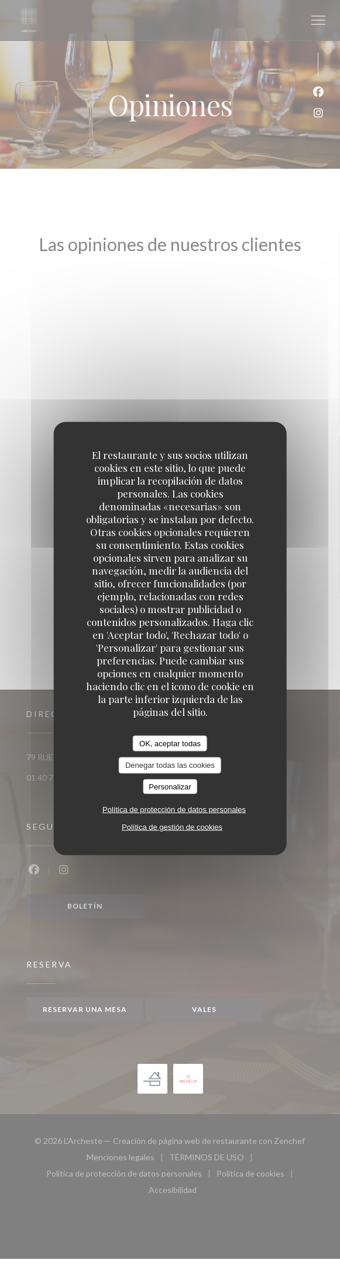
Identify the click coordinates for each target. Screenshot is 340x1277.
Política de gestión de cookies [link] (172, 827)
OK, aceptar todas (170, 743)
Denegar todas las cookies (170, 765)
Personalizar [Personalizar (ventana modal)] (170, 786)
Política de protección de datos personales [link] (174, 809)
